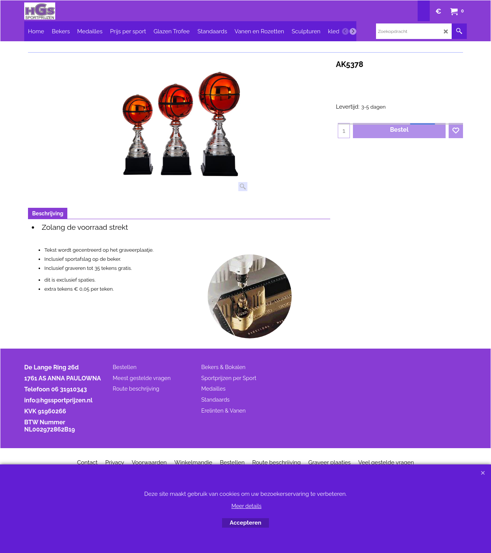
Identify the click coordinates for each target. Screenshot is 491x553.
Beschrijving (47, 213)
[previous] (345, 31)
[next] (353, 31)
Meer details (247, 506)
